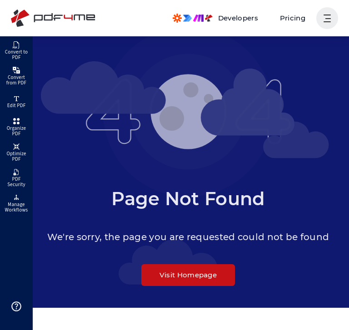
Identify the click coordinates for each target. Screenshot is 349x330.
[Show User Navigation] (327, 18)
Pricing (292, 18)
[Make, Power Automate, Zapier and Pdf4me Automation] (215, 18)
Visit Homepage (188, 275)
